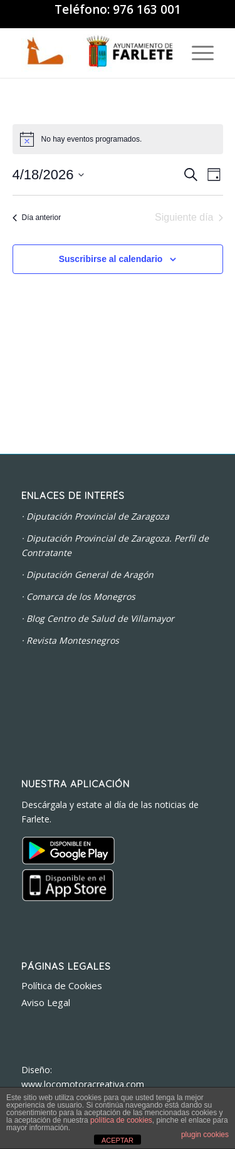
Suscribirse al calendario (111, 259)
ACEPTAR (117, 1140)
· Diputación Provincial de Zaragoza (95, 516)
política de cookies (121, 1120)
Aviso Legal (45, 1002)
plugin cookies (205, 1134)
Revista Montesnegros (72, 640)
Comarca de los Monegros (80, 596)
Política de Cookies (61, 985)
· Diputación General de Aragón (87, 574)
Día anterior (37, 217)
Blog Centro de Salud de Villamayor (100, 618)
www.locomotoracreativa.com (82, 1084)
